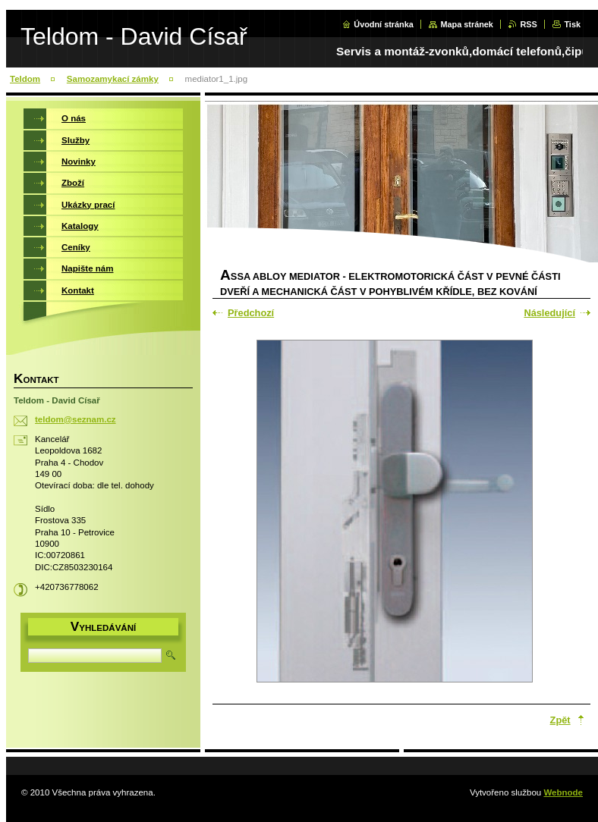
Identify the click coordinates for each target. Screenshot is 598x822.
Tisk (572, 24)
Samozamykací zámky (113, 78)
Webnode (563, 792)
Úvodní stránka (384, 24)
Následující (549, 312)
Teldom (25, 78)
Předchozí (251, 312)
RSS (528, 24)
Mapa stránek (466, 24)
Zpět (560, 720)
